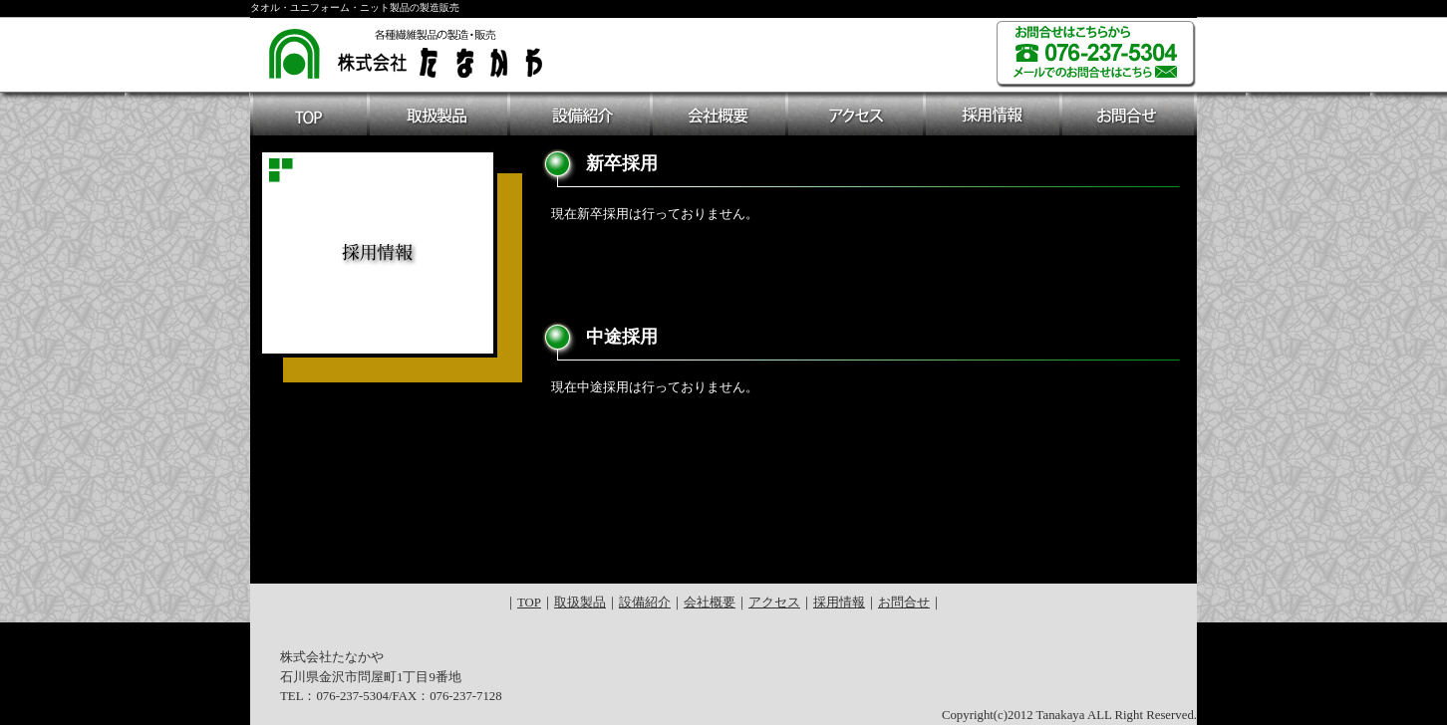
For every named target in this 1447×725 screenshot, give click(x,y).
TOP (529, 602)
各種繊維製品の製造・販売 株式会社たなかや (407, 51)
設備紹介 (645, 602)
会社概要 (709, 602)
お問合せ (904, 602)
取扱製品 (580, 602)
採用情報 (839, 602)
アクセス (774, 602)
